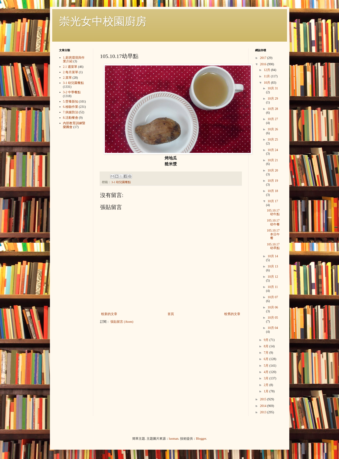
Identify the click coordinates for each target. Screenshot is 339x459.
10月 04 (273, 328)
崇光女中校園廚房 (103, 21)
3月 (266, 378)
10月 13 (273, 266)
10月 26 (273, 129)
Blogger (201, 438)
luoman (174, 438)
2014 (263, 406)
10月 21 (273, 160)
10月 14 (273, 256)
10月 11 (273, 287)
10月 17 (273, 201)
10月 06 (273, 307)
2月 (266, 385)
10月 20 (273, 170)
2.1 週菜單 (70, 66)
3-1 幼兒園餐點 (121, 182)
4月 (266, 372)
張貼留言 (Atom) (121, 321)
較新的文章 (109, 314)
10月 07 (273, 297)
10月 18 (273, 191)
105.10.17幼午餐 (273, 222)
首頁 (171, 314)
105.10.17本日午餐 (273, 234)
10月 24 (273, 150)
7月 (266, 352)
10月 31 (273, 88)
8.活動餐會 (70, 117)
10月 (267, 82)
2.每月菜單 (70, 72)
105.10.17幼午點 (273, 212)
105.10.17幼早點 (273, 246)
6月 (266, 359)
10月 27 (273, 119)
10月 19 (273, 180)
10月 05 (273, 317)
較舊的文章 (232, 314)
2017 (263, 58)
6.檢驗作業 (70, 106)
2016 (263, 64)
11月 (267, 76)
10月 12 (273, 276)
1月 (266, 391)
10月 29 (273, 98)
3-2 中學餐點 (72, 92)
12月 (267, 70)
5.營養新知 (70, 101)
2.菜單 (67, 77)
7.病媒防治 (70, 112)
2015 (263, 399)
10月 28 (273, 109)
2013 (263, 412)
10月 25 (273, 139)
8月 (266, 346)
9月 (266, 340)
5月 (266, 365)
